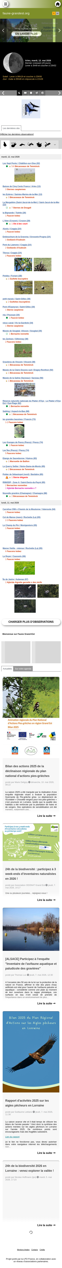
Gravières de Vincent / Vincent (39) (19, 362)
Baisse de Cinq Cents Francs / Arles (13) (22, 186)
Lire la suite (46, 815)
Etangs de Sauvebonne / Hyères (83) (20, 458)
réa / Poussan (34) (11, 315)
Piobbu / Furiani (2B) (12, 276)
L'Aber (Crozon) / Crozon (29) (16, 221)
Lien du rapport (12, 1137)
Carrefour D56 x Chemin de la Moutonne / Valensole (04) (29, 509)
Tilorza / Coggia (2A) (12, 253)
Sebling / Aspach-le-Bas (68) (16, 411)
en (57, 13)
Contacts (34, 1250)
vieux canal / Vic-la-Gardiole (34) (18, 323)
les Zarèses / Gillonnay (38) (15, 339)
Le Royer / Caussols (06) (14, 556)
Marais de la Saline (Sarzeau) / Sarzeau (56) (23, 378)
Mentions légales (23, 1250)
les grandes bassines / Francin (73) (19, 419)
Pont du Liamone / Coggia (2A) (17, 245)
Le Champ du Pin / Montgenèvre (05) (20, 525)
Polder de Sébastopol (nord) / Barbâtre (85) (23, 474)
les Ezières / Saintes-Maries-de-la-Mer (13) (22, 194)
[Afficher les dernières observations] (17, 134)
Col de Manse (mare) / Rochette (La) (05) (22, 517)
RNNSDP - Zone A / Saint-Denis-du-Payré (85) (24, 482)
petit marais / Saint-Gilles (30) (16, 299)
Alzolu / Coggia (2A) (12, 229)
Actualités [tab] (7, 668)
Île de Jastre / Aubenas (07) (15, 579)
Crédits (42, 1250)
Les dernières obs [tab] (11, 128)
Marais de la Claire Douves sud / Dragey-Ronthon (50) (28, 370)
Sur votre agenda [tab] (23, 668)
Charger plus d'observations (31, 621)
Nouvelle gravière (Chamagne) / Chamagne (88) (25, 493)
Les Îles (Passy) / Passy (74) (16, 450)
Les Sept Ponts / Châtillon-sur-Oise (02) (21, 163)
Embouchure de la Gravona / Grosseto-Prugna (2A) (27, 237)
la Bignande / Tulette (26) (14, 213)
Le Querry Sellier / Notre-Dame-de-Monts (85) (24, 466)
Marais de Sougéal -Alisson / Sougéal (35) (22, 331)
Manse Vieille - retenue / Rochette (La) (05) (22, 548)
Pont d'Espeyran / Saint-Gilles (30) (19, 307)
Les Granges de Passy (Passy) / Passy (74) (23, 442)
